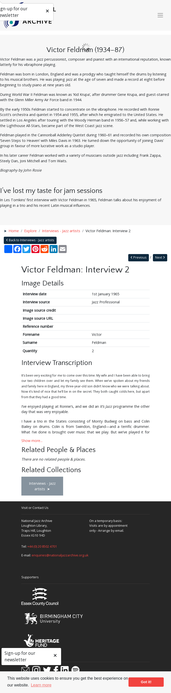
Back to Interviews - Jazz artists (30, 240)
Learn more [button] (41, 685)
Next (160, 257)
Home (14, 230)
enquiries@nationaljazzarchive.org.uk (60, 555)
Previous (139, 257)
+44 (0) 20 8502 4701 (42, 546)
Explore (30, 230)
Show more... (31, 440)
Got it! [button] (146, 682)
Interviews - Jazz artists (61, 230)
